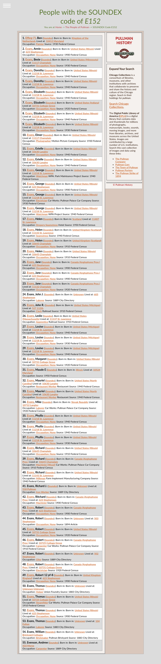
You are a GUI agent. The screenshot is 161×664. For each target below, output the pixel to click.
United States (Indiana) (87, 102)
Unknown (78, 294)
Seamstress (42, 235)
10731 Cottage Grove (43, 105)
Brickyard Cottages (32, 634)
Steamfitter (42, 602)
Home (58, 27)
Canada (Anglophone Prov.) (85, 262)
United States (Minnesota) (84, 59)
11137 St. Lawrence (60, 318)
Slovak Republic (79, 402)
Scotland (77, 218)
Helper (39, 591)
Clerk (39, 311)
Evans (28, 48)
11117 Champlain (41, 62)
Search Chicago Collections (119, 105)
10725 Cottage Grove (50, 542)
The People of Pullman (77, 27)
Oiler (38, 559)
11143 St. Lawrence (42, 232)
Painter (40, 43)
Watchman (42, 176)
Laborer (40, 300)
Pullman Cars (122, 164)
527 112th (37, 308)
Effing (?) (30, 38)
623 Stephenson (34, 51)
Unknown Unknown (33, 588)
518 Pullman (29, 489)
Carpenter (41, 545)
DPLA (122, 116)
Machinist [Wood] (45, 464)
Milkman (41, 478)
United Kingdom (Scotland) (86, 229)
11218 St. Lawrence (42, 73)
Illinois (79, 369)
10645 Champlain (41, 243)
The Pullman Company (122, 160)
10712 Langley (30, 405)
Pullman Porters (123, 170)
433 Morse (28, 645)
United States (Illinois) (82, 48)
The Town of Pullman (126, 167)
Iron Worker (42, 491)
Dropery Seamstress (47, 224)
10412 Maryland (55, 41)
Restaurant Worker (46, 386)
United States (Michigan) (87, 305)
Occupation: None (46, 54)
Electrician (41, 200)
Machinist (41, 502)
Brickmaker (42, 637)
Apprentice (42, 321)
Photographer (43, 140)
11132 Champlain (41, 286)
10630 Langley (40, 151)
